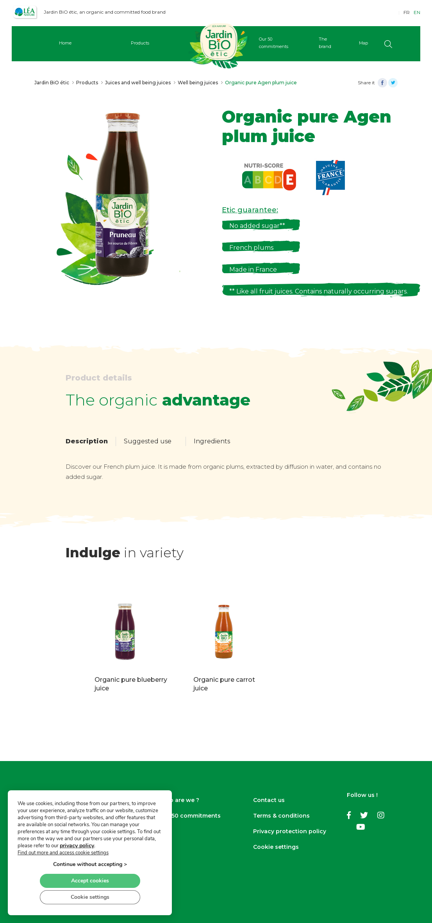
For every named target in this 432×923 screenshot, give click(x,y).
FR (406, 12)
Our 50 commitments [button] (273, 42)
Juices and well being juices (138, 82)
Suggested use (147, 441)
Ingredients (212, 441)
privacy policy (77, 845)
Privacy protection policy (289, 831)
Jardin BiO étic (51, 82)
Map (363, 43)
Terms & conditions (281, 815)
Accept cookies (90, 880)
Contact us (269, 800)
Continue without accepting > (90, 864)
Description (87, 441)
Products (87, 82)
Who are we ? (179, 800)
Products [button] (140, 43)
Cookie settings (276, 846)
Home (65, 43)
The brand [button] (325, 42)
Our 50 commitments (190, 815)
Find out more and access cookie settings (63, 852)
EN (417, 12)
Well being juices (198, 82)
